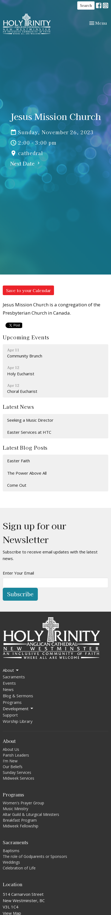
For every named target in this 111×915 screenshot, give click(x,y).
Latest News (18, 406)
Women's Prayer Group (23, 802)
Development (18, 709)
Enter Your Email (18, 573)
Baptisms (11, 850)
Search (86, 5)
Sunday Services (17, 772)
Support (10, 715)
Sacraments (14, 676)
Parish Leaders (16, 755)
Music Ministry (15, 808)
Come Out (16, 485)
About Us (11, 749)
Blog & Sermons (18, 695)
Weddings (11, 862)
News (8, 689)
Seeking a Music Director (30, 420)
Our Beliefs (12, 766)
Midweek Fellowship (20, 826)
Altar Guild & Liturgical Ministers (31, 814)
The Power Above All (27, 473)
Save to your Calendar (28, 290)
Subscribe (20, 594)
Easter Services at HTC (29, 432)
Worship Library (18, 721)
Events (9, 683)
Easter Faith (18, 460)
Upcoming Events (26, 337)
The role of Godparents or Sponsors (35, 856)
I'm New (10, 760)
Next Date (25, 163)
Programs (12, 702)
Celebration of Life (19, 868)
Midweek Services (18, 778)
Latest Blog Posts (25, 447)
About (11, 670)
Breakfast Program (20, 820)
